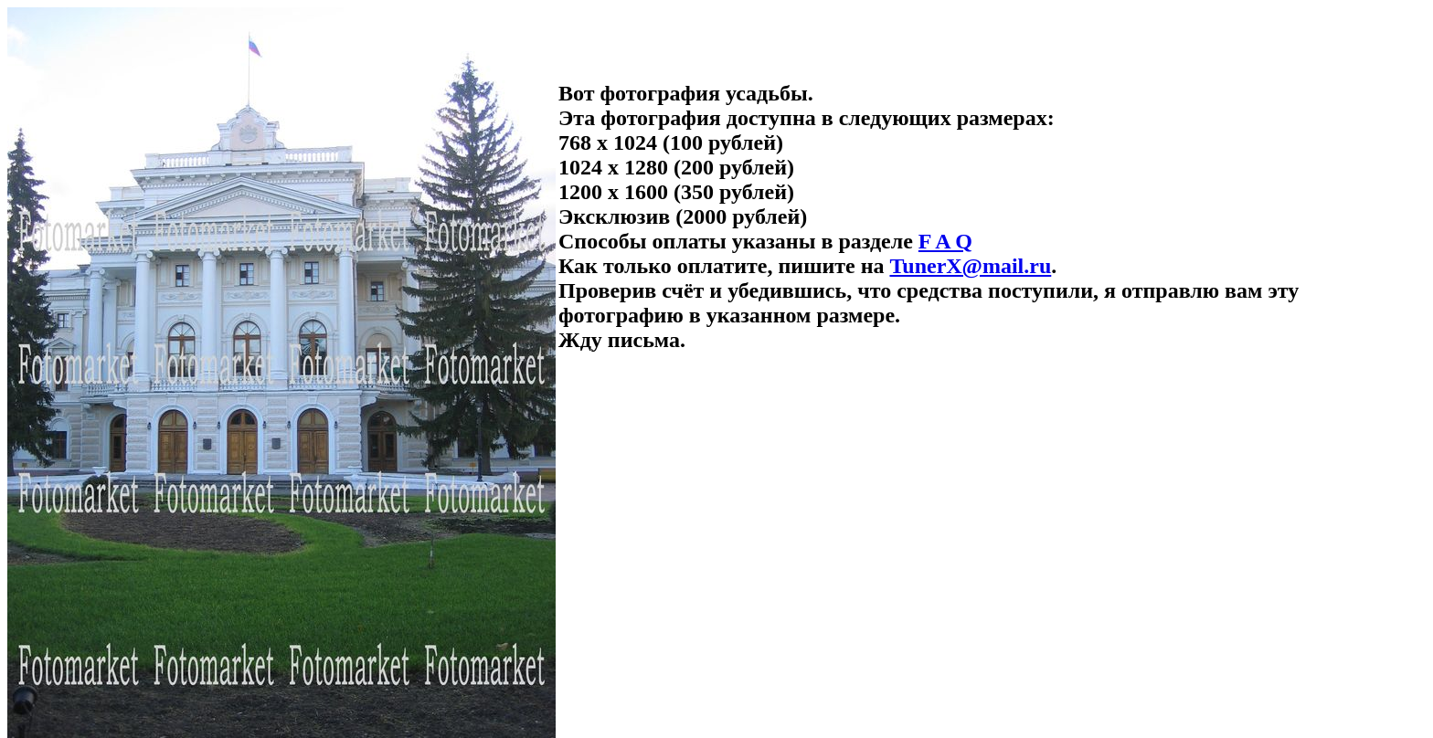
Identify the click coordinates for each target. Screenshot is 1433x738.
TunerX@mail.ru (970, 266)
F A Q (945, 241)
